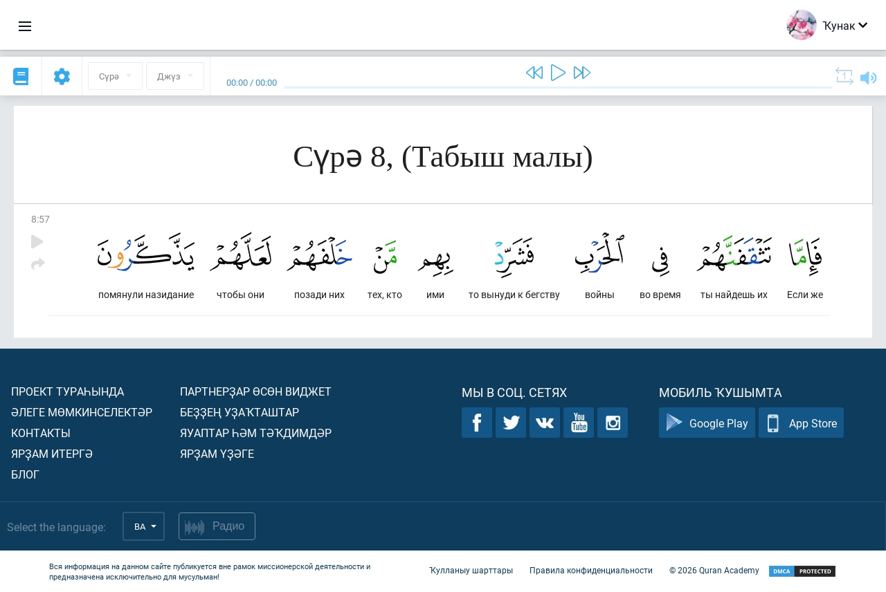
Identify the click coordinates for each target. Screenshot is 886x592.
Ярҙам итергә (52, 453)
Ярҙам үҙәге (217, 453)
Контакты (41, 432)
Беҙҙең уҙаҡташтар (239, 412)
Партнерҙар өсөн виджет (256, 391)
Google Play (707, 423)
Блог (25, 474)
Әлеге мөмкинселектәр (81, 412)
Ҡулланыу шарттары (471, 569)
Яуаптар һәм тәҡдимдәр (256, 432)
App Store (801, 423)
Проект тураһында (67, 391)
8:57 (40, 218)
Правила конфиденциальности (591, 569)
